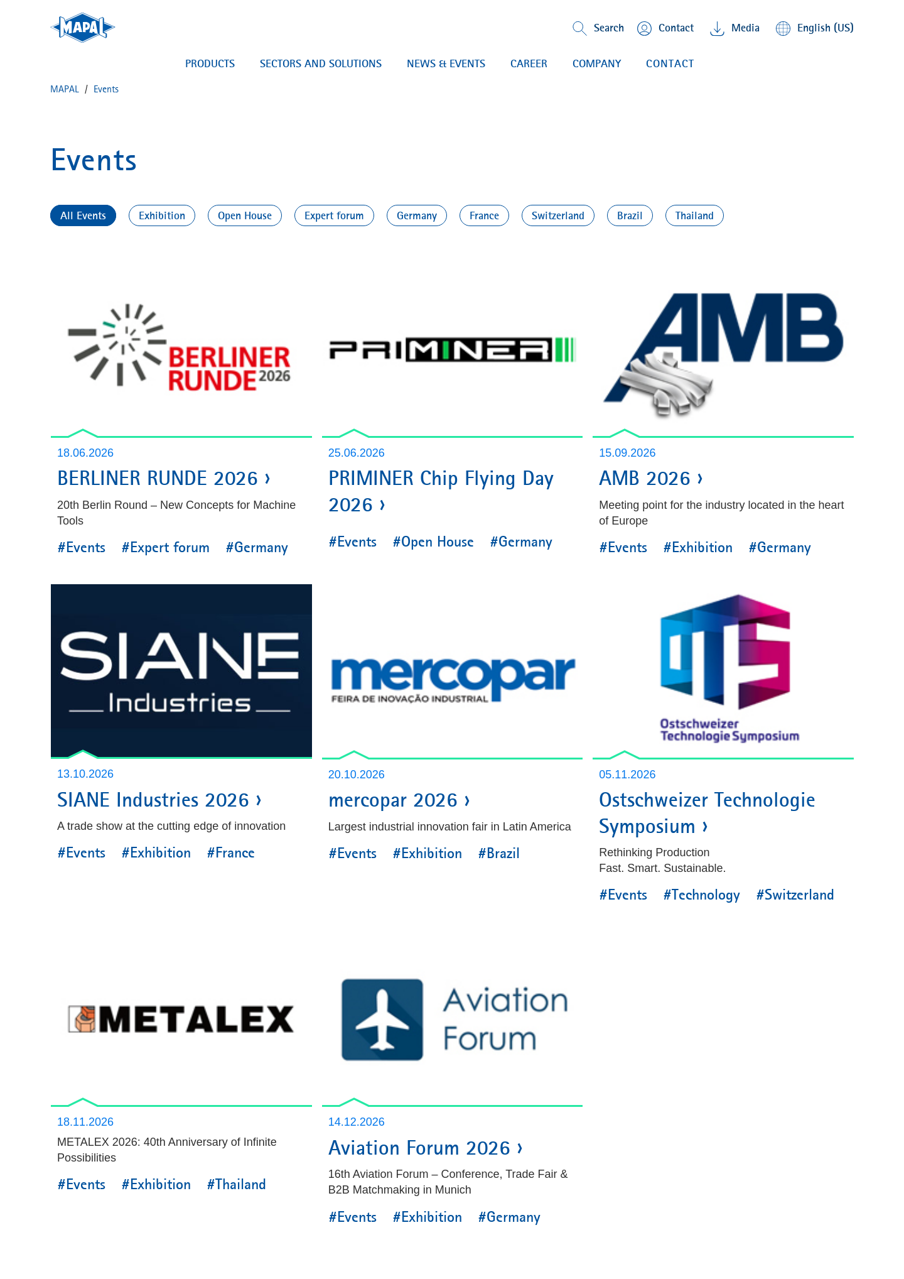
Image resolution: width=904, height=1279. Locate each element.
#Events (81, 547)
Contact (670, 63)
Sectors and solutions (321, 64)
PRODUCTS (210, 64)
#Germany (256, 547)
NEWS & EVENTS (446, 64)
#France (231, 852)
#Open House (433, 541)
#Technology (701, 894)
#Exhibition (698, 547)
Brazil (630, 215)
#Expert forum (165, 547)
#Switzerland (795, 894)
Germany (417, 215)
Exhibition (162, 215)
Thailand (694, 215)
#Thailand (236, 1184)
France (484, 215)
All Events (83, 215)
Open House (245, 215)
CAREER (528, 64)
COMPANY (597, 64)
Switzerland (558, 215)
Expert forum (334, 215)
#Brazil (499, 853)
